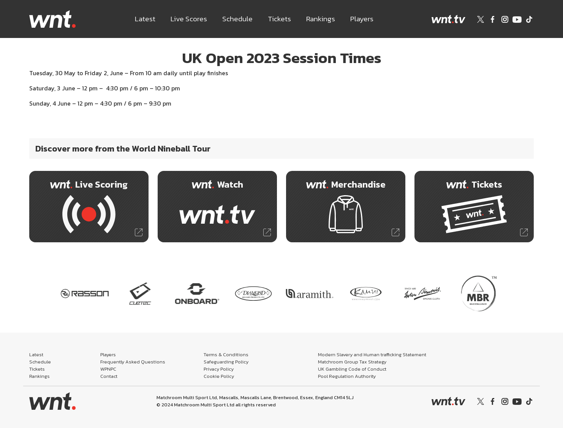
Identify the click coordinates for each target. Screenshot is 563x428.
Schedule (237, 18)
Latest (145, 18)
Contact (108, 376)
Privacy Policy (219, 369)
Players (361, 18)
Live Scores (189, 18)
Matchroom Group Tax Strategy (352, 361)
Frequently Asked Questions (132, 361)
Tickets (279, 18)
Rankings (320, 18)
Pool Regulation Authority (347, 376)
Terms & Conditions (226, 354)
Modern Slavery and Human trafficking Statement (372, 354)
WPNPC (108, 369)
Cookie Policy (219, 376)
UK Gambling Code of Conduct (352, 369)
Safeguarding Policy (226, 361)
